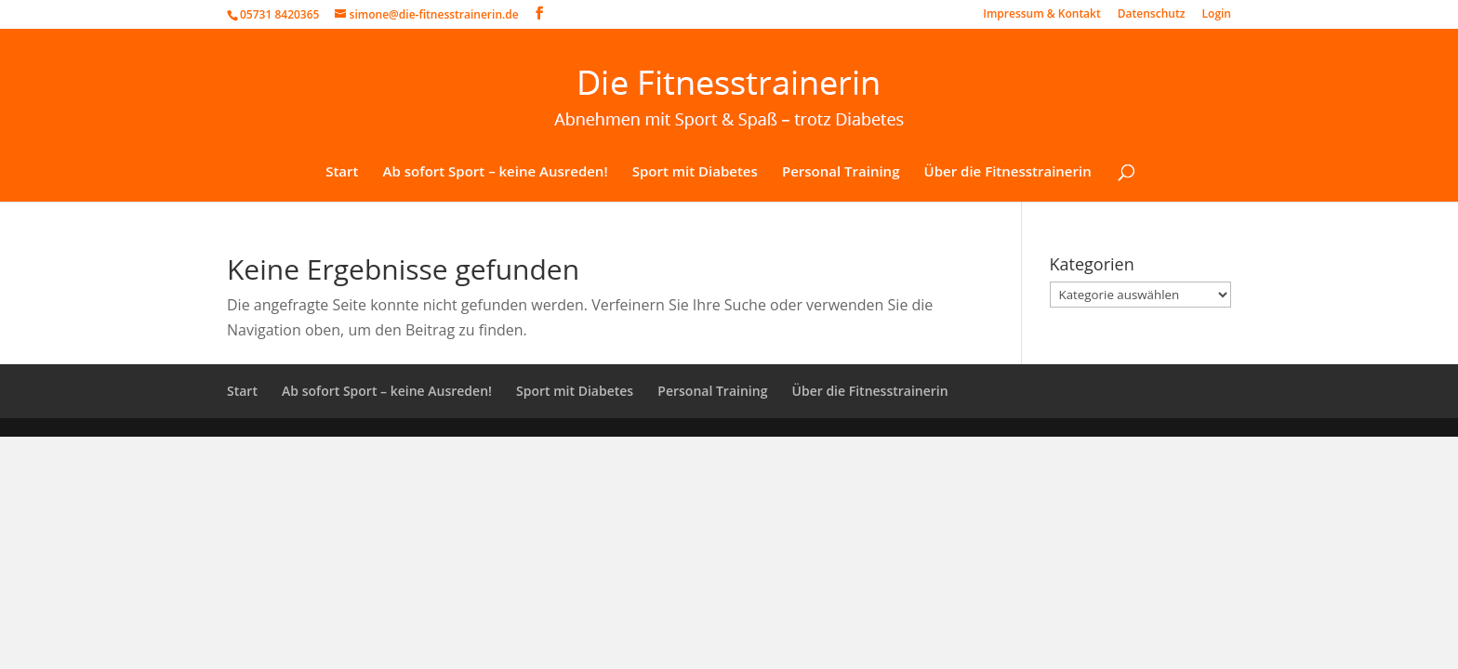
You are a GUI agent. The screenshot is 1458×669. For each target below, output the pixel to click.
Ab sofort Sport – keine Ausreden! (495, 172)
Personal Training (841, 172)
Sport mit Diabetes (695, 172)
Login (1216, 14)
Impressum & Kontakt (1041, 14)
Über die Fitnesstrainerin (1008, 172)
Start (341, 172)
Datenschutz (1152, 14)
